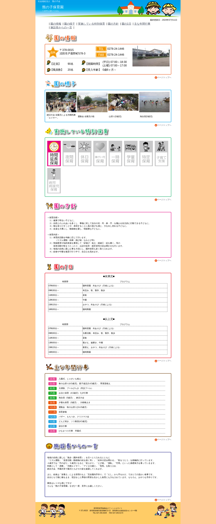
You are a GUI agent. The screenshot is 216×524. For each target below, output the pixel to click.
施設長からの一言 (61, 27)
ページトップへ (163, 77)
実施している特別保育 (91, 23)
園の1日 (126, 23)
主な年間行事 (142, 23)
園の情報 (55, 23)
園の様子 (69, 23)
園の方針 (113, 23)
